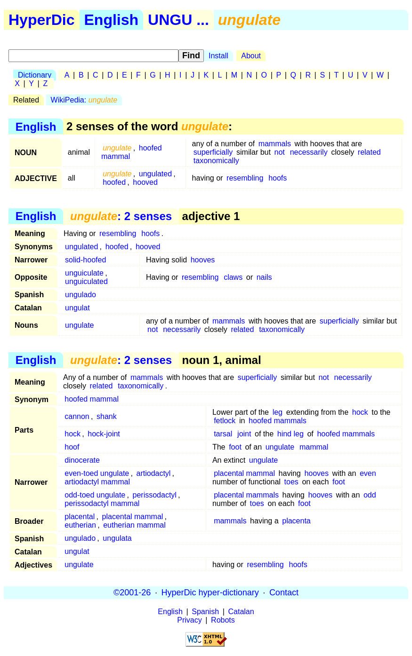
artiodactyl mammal (97, 482)
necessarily (309, 152)
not (280, 152)
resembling (244, 178)
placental (80, 517)
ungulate (79, 325)
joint (244, 434)
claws (233, 277)
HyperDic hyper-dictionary (210, 592)
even (368, 473)
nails (264, 277)
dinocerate (82, 460)
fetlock (224, 421)
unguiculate (84, 273)
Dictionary (34, 75)
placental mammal (244, 473)
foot (235, 447)
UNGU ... (178, 19)
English (111, 19)
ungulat (77, 308)
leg (278, 412)
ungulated (155, 174)
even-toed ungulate (97, 473)
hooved (145, 182)
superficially (213, 152)
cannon (77, 416)
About (251, 56)
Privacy (189, 620)
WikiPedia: (84, 100)
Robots (223, 620)
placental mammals (246, 495)
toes (291, 482)
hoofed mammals (278, 421)
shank (107, 416)
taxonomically (216, 161)
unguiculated (86, 281)
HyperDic (41, 19)
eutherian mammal (134, 525)
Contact (284, 592)
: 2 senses (121, 216)
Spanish (205, 612)
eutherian (80, 525)
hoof (72, 447)
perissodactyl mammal (102, 503)
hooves (203, 260)
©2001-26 (132, 592)
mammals (275, 144)
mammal (313, 447)
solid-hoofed (85, 260)
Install (218, 56)
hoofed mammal (92, 399)
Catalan (241, 612)
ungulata (117, 538)
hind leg (290, 434)
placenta (296, 521)
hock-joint (104, 434)
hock (360, 412)
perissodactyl (155, 495)
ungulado (80, 295)
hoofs (277, 178)
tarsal (223, 434)
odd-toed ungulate (95, 495)
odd (370, 495)
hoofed (114, 182)
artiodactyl (154, 473)
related (369, 152)
